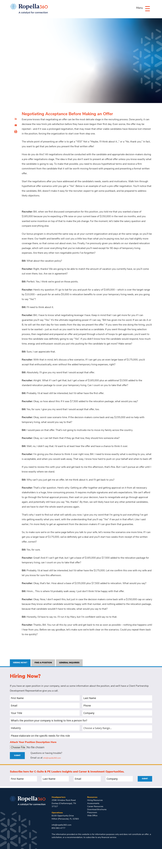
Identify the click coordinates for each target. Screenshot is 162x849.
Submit (18, 757)
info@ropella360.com (55, 759)
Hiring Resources (95, 800)
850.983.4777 (58, 828)
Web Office (92, 816)
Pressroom (92, 813)
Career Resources (95, 807)
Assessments (93, 804)
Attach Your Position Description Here (33, 743)
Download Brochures (97, 810)
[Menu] (146, 8)
